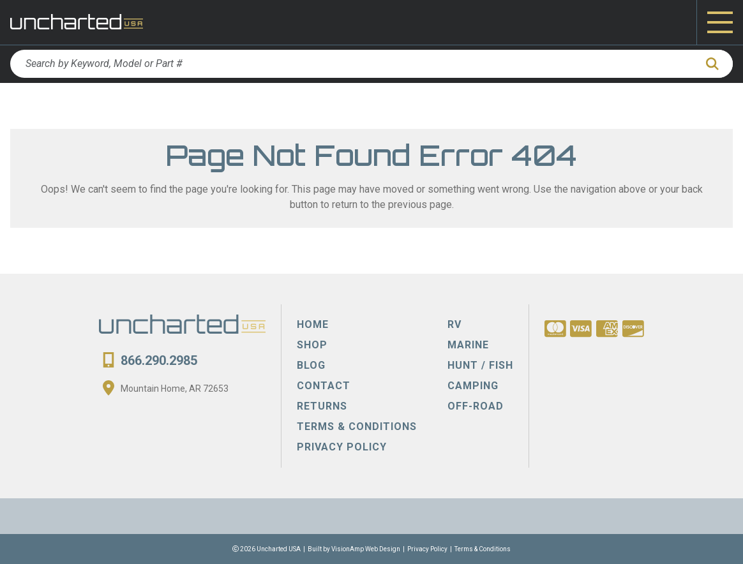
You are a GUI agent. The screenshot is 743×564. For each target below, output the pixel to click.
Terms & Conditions (482, 549)
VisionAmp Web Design (365, 549)
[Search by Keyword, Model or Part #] (352, 64)
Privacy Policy (427, 549)
